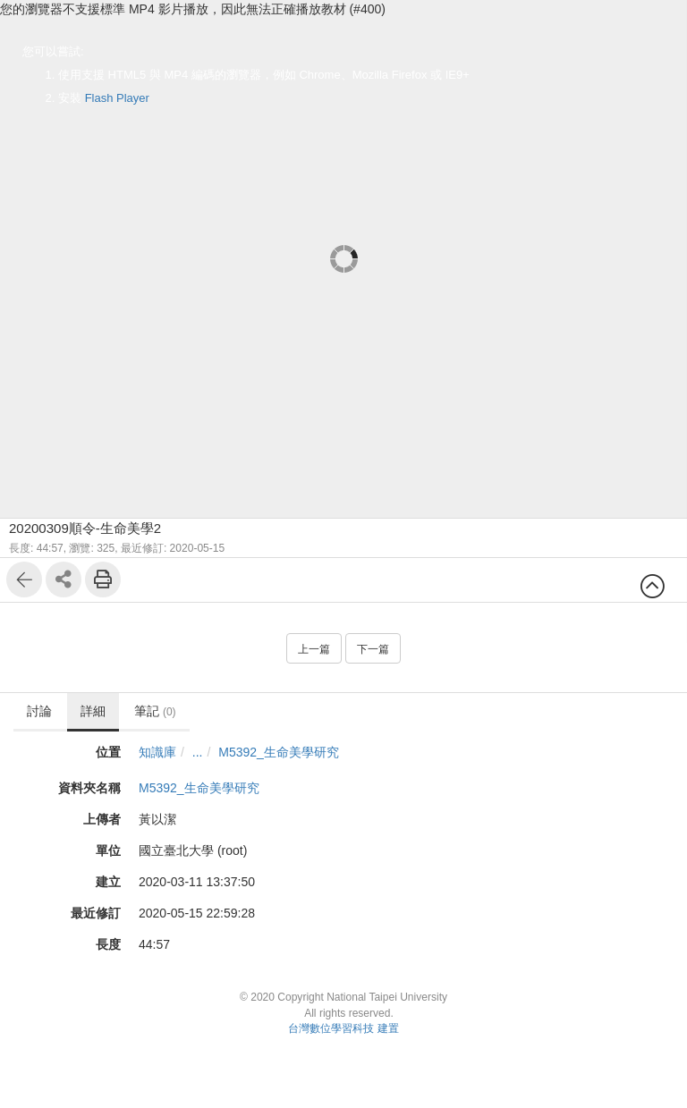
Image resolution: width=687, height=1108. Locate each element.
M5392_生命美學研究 (280, 752)
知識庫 (157, 752)
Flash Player (117, 98)
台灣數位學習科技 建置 (343, 1028)
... (197, 752)
